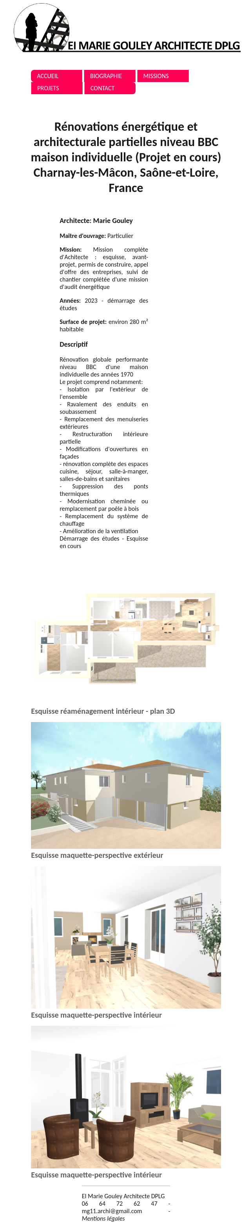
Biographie (106, 76)
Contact (102, 88)
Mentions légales (103, 1218)
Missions (156, 76)
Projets (48, 88)
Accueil (47, 76)
